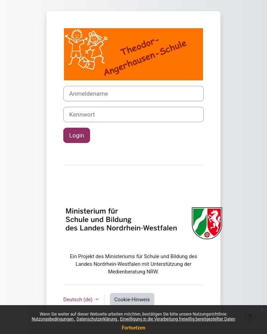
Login (76, 135)
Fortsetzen (133, 328)
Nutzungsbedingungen (53, 319)
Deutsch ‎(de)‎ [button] (78, 299)
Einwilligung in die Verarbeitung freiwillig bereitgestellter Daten (177, 319)
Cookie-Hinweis (132, 299)
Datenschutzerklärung (97, 319)
